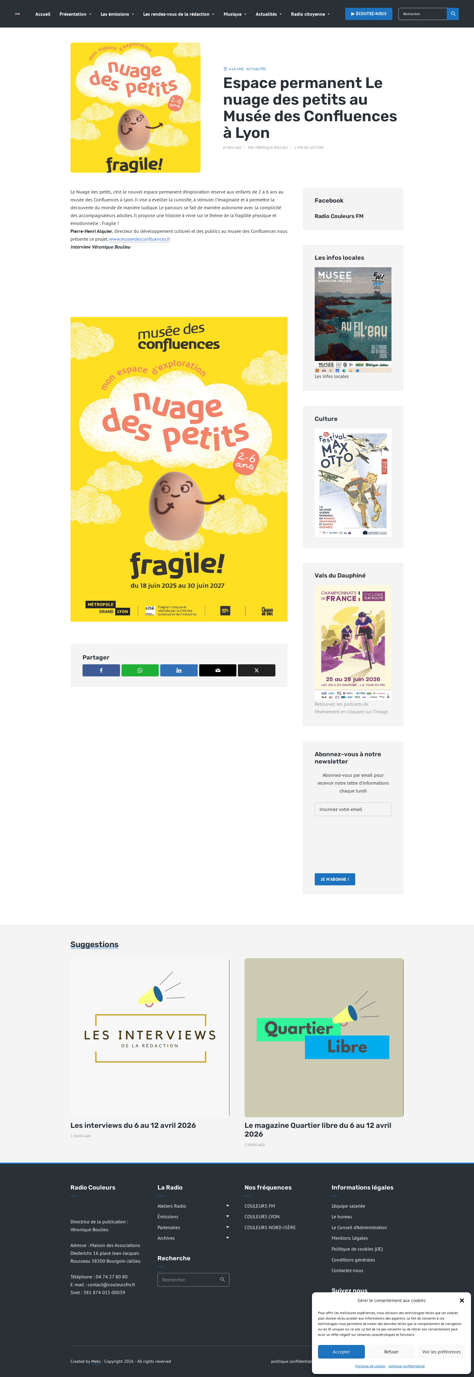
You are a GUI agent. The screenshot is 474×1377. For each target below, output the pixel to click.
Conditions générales (353, 1260)
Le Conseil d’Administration (359, 1227)
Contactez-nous (347, 1270)
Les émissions (115, 14)
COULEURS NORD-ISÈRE (270, 1227)
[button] (462, 1300)
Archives (166, 1238)
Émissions (167, 1216)
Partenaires (168, 1227)
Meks (96, 1361)
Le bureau (342, 1216)
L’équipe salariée (348, 1206)
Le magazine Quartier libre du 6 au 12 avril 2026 (318, 1129)
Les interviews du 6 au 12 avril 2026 (133, 1125)
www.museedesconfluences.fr (139, 239)
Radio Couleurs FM (339, 216)
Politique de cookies (370, 1366)
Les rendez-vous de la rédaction (176, 14)
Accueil (42, 14)
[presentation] (339, 845)
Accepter (341, 1352)
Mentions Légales (350, 1238)
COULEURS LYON (262, 1216)
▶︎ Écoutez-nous (368, 13)
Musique (233, 14)
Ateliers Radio (171, 1206)
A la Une (236, 69)
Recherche (453, 14)
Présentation (73, 14)
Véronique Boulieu (271, 147)
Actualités (266, 14)
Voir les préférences (441, 1352)
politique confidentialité (406, 1366)
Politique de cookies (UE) (357, 1249)
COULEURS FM (260, 1206)
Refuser (391, 1352)
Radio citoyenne (308, 14)
